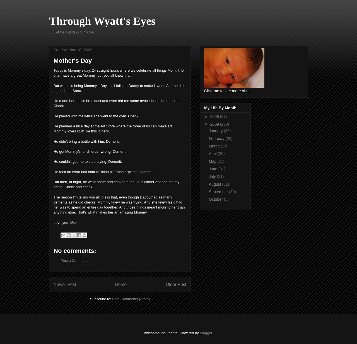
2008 (215, 116)
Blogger (206, 333)
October (216, 199)
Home (121, 284)
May (213, 161)
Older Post (176, 284)
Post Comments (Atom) (131, 299)
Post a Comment (74, 260)
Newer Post (65, 284)
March (215, 146)
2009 (215, 124)
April (213, 153)
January (216, 131)
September (219, 192)
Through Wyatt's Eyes (102, 21)
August (215, 184)
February (217, 138)
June (213, 169)
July (213, 176)
